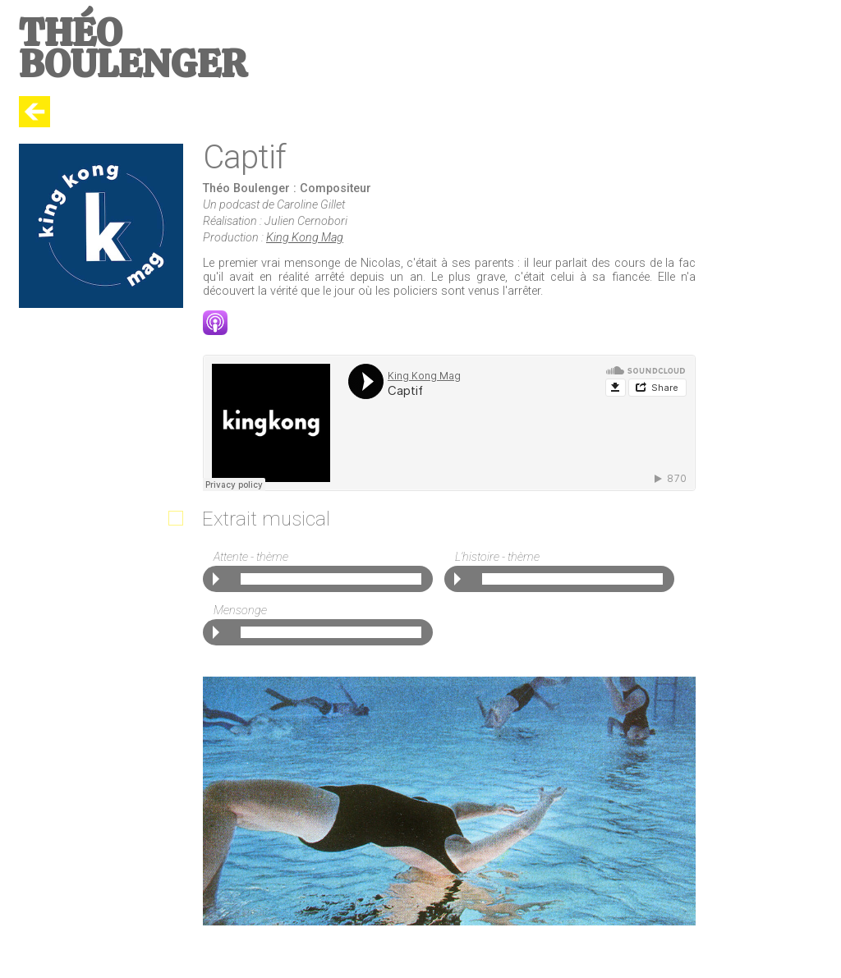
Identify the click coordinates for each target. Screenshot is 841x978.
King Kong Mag (304, 238)
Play (216, 578)
